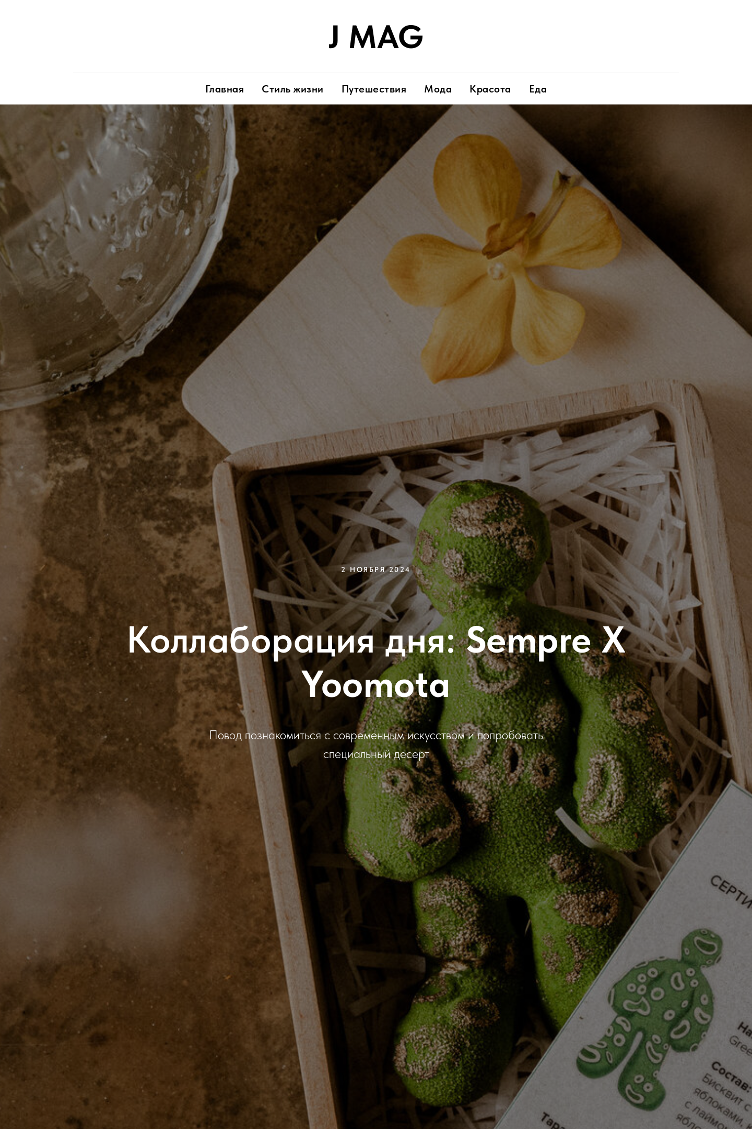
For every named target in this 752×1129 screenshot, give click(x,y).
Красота (490, 89)
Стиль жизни (293, 89)
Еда (538, 89)
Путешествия (374, 89)
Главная (224, 89)
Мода (438, 89)
